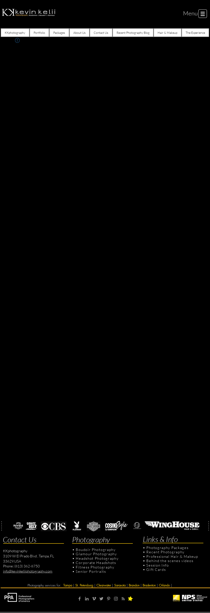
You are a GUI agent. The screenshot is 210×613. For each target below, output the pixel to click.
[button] (190, 13)
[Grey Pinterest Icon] (108, 598)
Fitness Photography (94, 567)
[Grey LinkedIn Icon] (86, 598)
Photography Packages (167, 547)
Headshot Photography (97, 558)
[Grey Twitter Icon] (101, 598)
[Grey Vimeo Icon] (94, 598)
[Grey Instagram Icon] (115, 598)
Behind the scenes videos (169, 560)
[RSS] (123, 598)
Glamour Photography (96, 554)
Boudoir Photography (96, 549)
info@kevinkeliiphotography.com (27, 571)
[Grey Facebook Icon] (79, 598)
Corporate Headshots (96, 562)
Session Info (157, 565)
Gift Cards (156, 569)
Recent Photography (165, 552)
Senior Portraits (91, 571)
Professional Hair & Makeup (172, 556)
